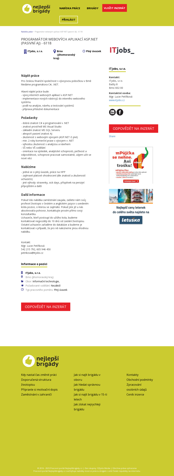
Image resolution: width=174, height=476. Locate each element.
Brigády (92, 8)
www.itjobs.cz (117, 100)
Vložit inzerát (114, 8)
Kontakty (132, 375)
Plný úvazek (93, 51)
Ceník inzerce (135, 394)
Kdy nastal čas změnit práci (39, 375)
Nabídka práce (69, 8)
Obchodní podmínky (140, 380)
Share (112, 136)
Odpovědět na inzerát (45, 306)
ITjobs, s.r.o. (35, 51)
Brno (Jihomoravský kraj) (64, 54)
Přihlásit (68, 19)
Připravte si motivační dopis (39, 389)
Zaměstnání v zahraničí (36, 394)
